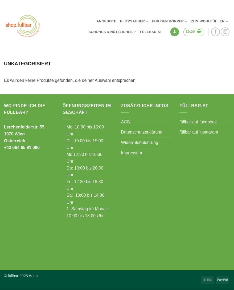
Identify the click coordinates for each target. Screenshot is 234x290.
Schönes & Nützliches (112, 31)
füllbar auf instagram (198, 132)
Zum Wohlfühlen (209, 21)
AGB (125, 122)
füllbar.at (151, 32)
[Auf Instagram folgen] (225, 31)
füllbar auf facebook (198, 122)
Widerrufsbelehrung (139, 142)
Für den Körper (169, 21)
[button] (174, 31)
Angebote (106, 21)
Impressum (131, 153)
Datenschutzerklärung (142, 132)
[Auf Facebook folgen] (215, 31)
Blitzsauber (134, 21)
